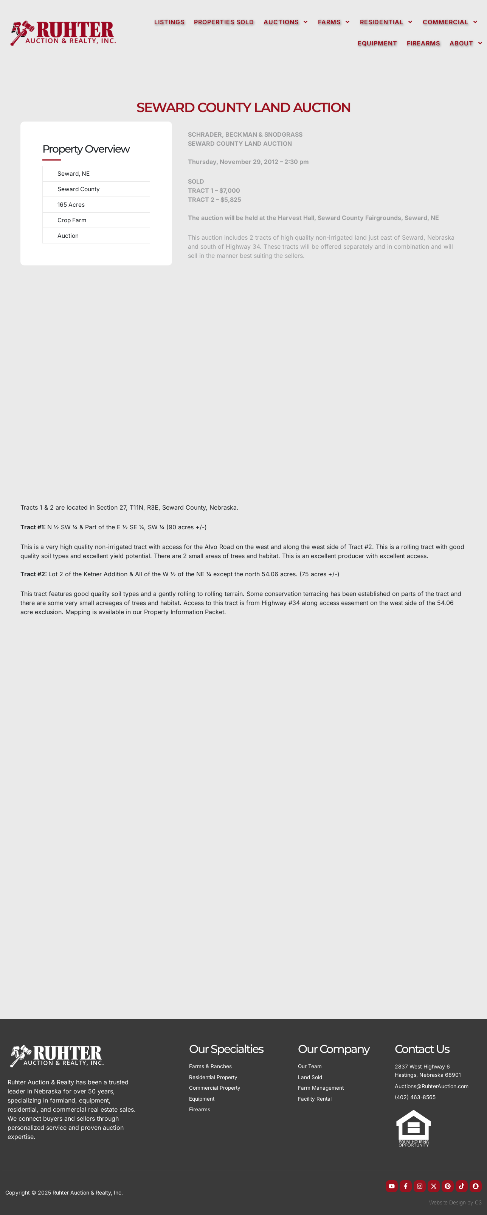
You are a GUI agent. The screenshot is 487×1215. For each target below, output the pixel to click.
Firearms (423, 43)
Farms (334, 22)
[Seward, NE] (46, 172)
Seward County (77, 188)
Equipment (377, 43)
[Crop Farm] (46, 217)
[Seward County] (46, 187)
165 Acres (70, 202)
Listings (169, 22)
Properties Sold (224, 22)
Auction (66, 232)
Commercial (450, 22)
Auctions (286, 22)
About (466, 43)
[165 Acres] (46, 202)
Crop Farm (71, 217)
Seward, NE (72, 173)
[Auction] (46, 232)
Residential (386, 22)
